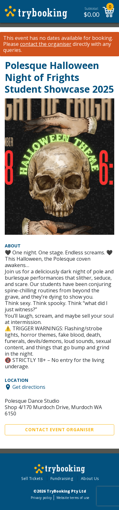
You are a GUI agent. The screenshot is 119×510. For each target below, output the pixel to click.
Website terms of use (72, 497)
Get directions (28, 386)
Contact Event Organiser (59, 429)
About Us (90, 478)
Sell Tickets (32, 478)
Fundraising (61, 478)
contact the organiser (45, 44)
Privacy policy (41, 497)
